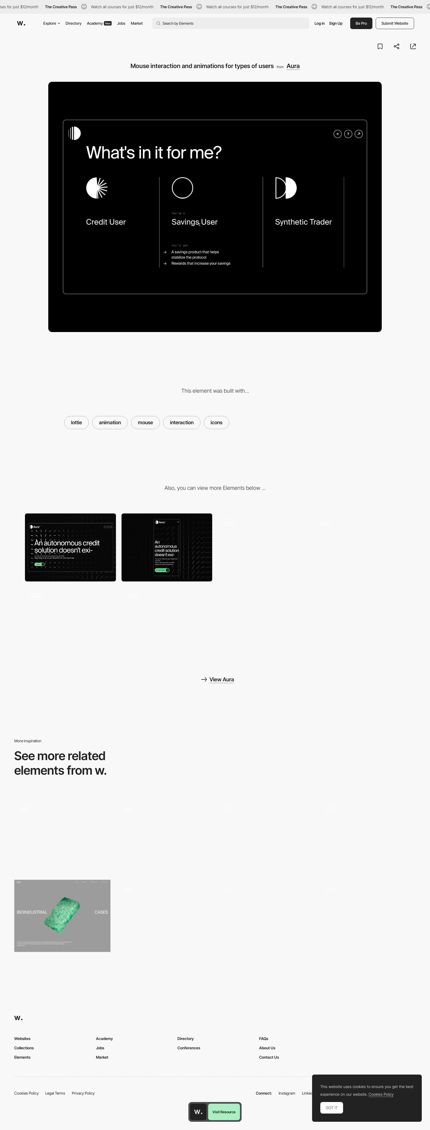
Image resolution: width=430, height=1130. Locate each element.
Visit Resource (224, 1112)
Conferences (188, 1047)
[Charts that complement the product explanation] (359, 547)
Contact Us (269, 1057)
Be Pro (361, 23)
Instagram (287, 1093)
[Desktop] (70, 547)
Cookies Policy (26, 1093)
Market (137, 23)
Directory (73, 23)
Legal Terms (55, 1093)
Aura (293, 66)
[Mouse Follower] (164, 835)
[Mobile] (167, 547)
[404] (62, 835)
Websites (22, 1038)
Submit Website (394, 23)
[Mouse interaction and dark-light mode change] (367, 916)
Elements (22, 1057)
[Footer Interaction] (367, 835)
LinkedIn (309, 1093)
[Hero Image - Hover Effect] (164, 916)
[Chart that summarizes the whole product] (70, 621)
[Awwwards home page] (198, 1112)
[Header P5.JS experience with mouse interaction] (263, 547)
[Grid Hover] (266, 826)
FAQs (263, 1038)
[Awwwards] (21, 23)
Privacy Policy (83, 1093)
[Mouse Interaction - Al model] (266, 916)
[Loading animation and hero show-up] (167, 621)
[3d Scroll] (62, 916)
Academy (99, 23)
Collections (24, 1047)
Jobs (121, 23)
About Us (267, 1047)
